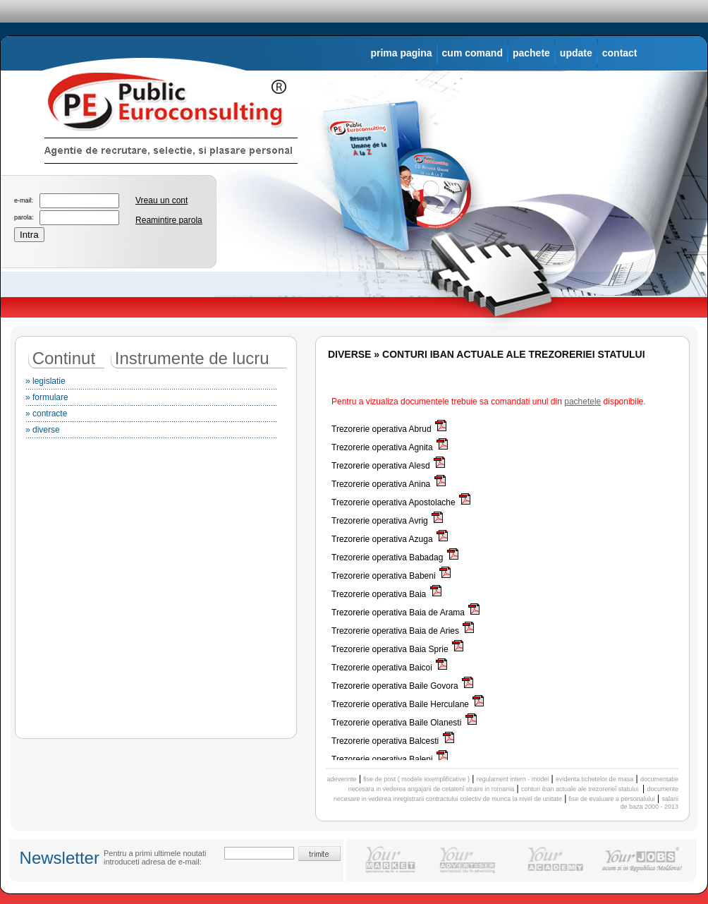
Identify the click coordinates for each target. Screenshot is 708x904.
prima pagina (401, 53)
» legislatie (151, 383)
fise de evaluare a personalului (612, 798)
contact (619, 53)
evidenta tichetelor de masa (594, 779)
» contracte (151, 416)
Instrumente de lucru (192, 358)
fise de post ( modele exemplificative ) (416, 779)
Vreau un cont (161, 200)
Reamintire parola (168, 220)
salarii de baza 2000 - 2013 (649, 802)
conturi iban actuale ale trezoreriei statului (580, 788)
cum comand (472, 53)
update (576, 53)
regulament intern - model (513, 779)
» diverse (151, 432)
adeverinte (342, 779)
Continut (63, 358)
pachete (531, 53)
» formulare (151, 399)
